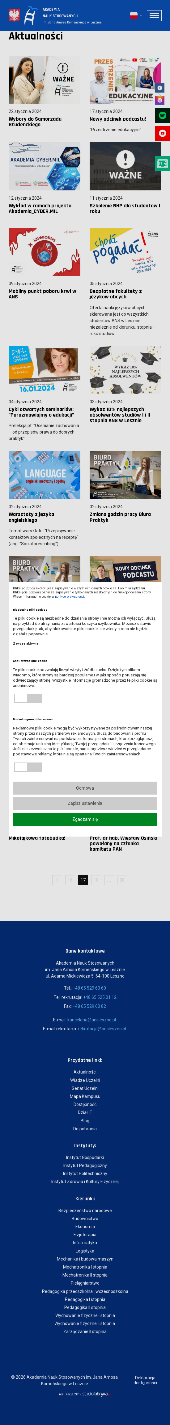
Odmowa (85, 788)
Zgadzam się (85, 819)
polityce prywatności (69, 597)
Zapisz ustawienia (85, 803)
